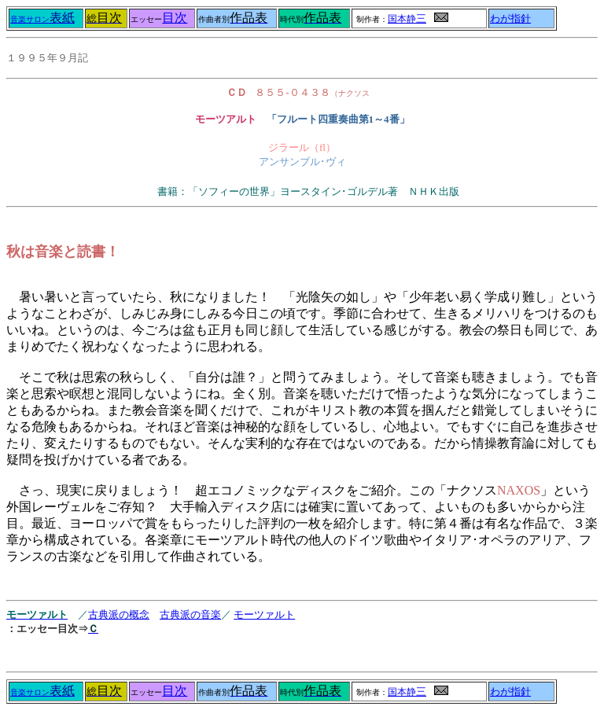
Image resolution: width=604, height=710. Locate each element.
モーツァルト (264, 614)
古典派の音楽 (190, 614)
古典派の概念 (118, 614)
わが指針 (510, 18)
